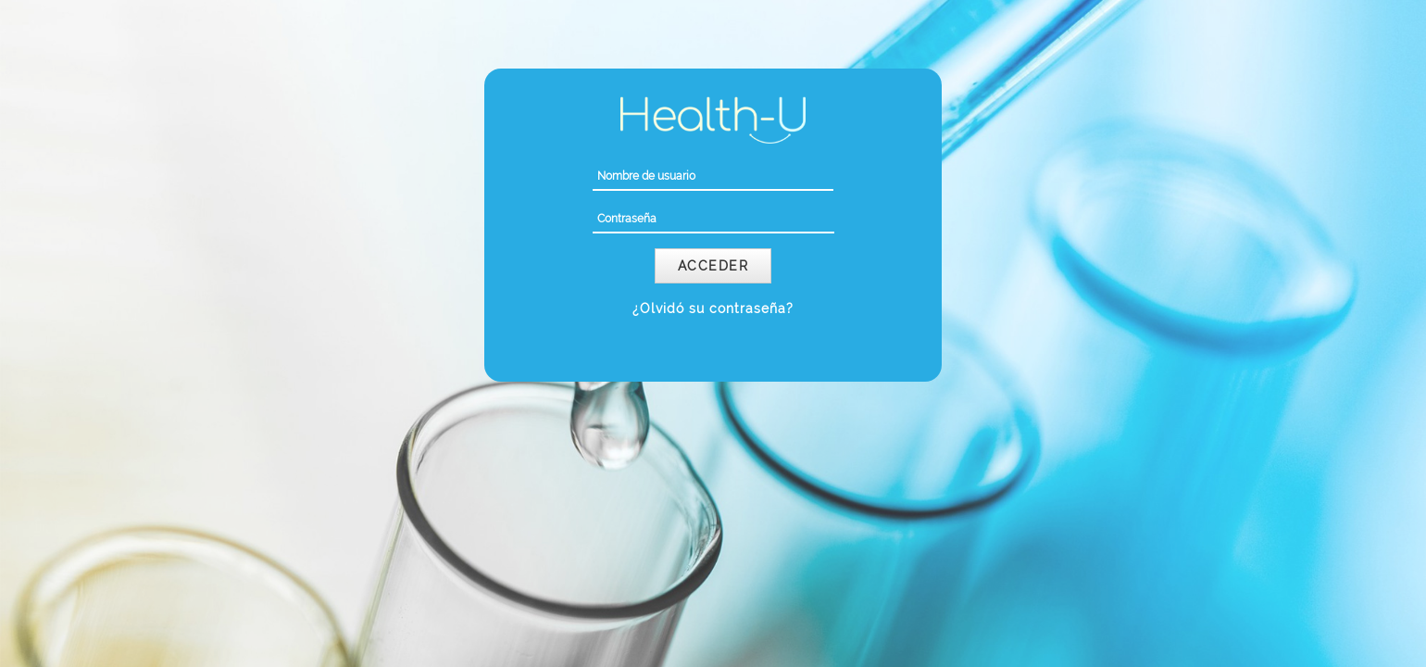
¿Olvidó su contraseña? (713, 308)
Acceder (713, 265)
